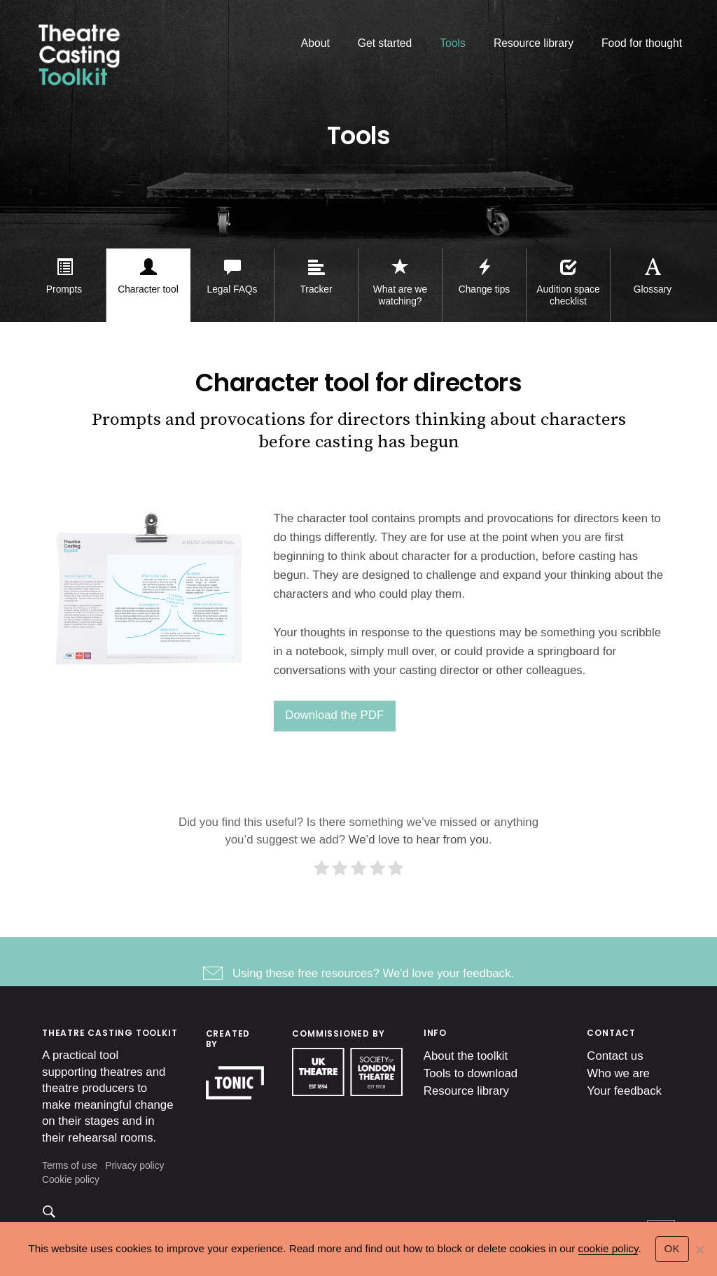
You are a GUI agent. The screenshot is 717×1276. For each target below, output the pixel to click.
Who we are (618, 1073)
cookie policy (608, 1248)
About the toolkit (466, 1056)
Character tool (148, 289)
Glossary (652, 289)
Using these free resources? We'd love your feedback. (373, 983)
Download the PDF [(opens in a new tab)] (334, 725)
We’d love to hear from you (419, 850)
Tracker (316, 289)
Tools (453, 43)
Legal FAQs (232, 289)
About (315, 43)
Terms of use (69, 1166)
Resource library (533, 43)
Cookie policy (70, 1180)
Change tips (484, 289)
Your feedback (624, 1091)
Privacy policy (134, 1166)
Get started (385, 43)
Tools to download (470, 1073)
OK (672, 1248)
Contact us (615, 1056)
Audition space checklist (567, 295)
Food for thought (641, 43)
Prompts (64, 289)
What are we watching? (400, 295)
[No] (699, 1249)
